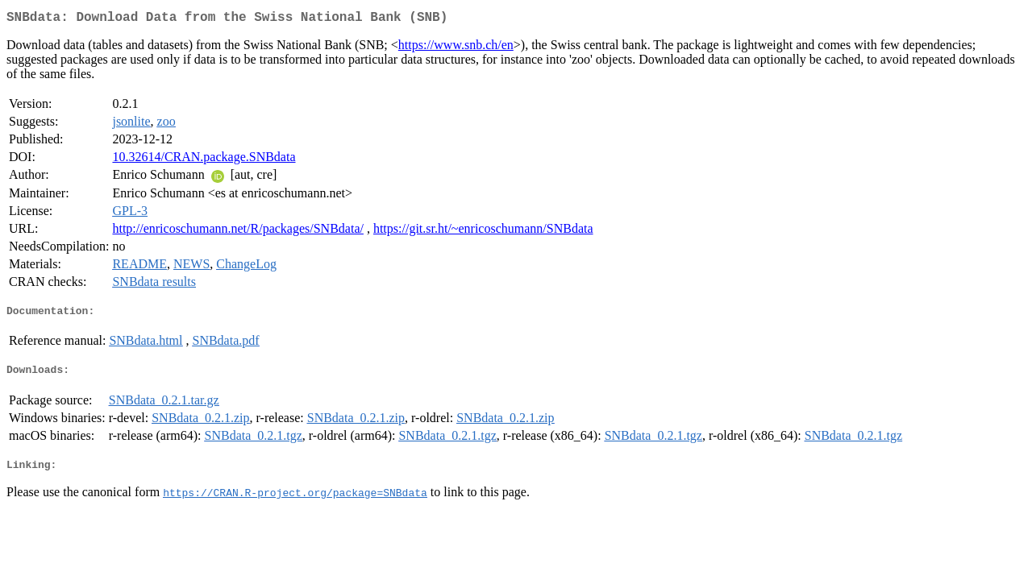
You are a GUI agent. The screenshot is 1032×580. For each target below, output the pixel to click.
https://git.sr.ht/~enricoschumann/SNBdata (483, 231)
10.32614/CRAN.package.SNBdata (203, 160)
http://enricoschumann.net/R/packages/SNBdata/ (237, 231)
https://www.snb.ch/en (456, 48)
